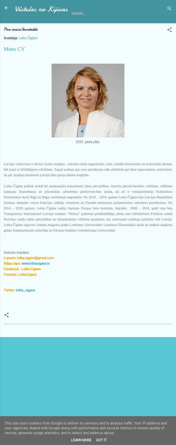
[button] (169, 30)
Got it (101, 440)
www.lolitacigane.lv (35, 263)
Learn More (81, 440)
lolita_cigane (25, 290)
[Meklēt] (169, 9)
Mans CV (14, 49)
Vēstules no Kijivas (41, 9)
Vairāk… (78, 14)
